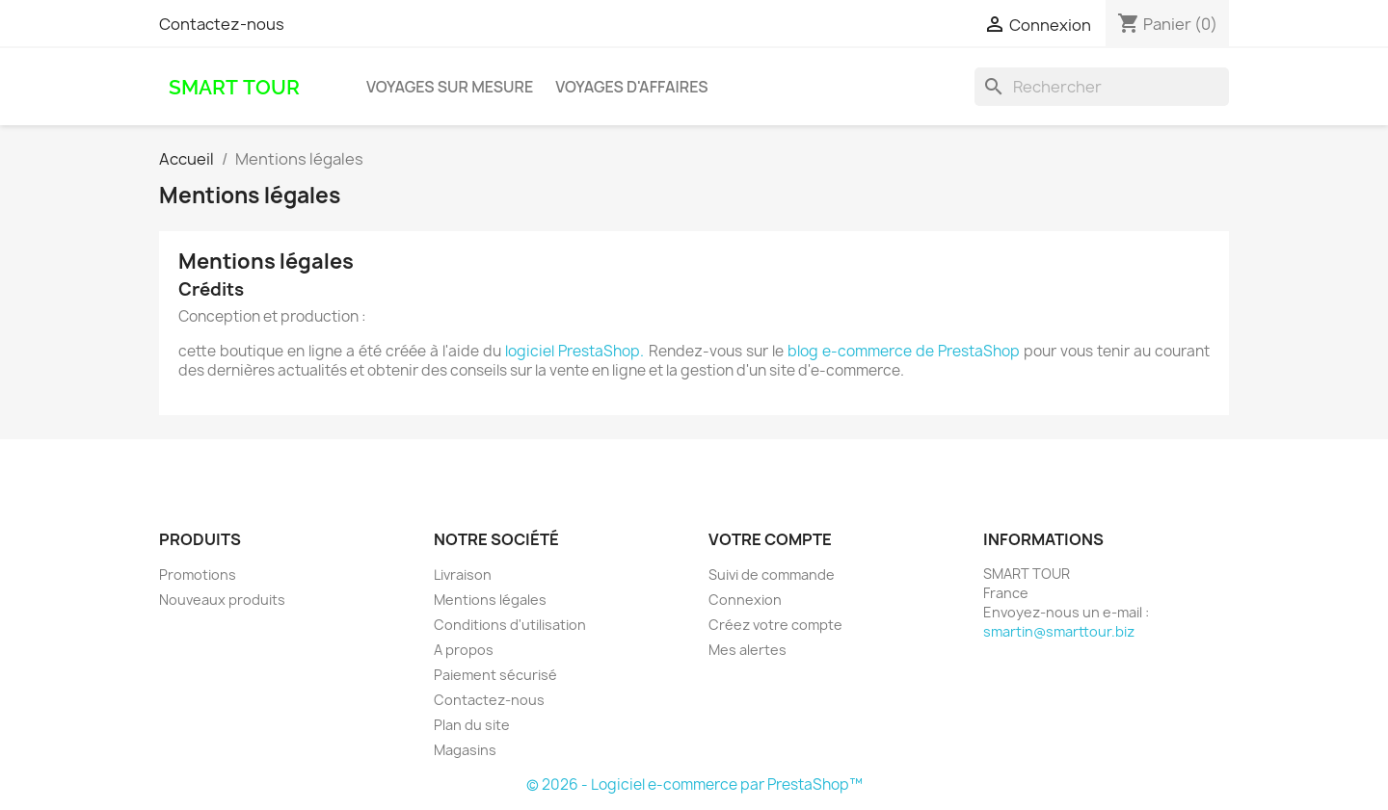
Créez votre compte (775, 624)
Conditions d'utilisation (510, 624)
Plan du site (472, 725)
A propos (464, 649)
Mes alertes (747, 649)
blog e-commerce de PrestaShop (903, 351)
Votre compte (770, 539)
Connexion (745, 599)
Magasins (465, 750)
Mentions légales (490, 599)
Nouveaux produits (222, 599)
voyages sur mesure (449, 86)
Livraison (463, 574)
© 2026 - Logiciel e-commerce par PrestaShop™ (694, 784)
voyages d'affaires (631, 86)
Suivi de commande (771, 574)
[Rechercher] (1101, 86)
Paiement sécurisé (495, 675)
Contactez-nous (221, 24)
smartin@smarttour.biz (1058, 631)
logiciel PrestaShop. (576, 351)
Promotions (197, 574)
